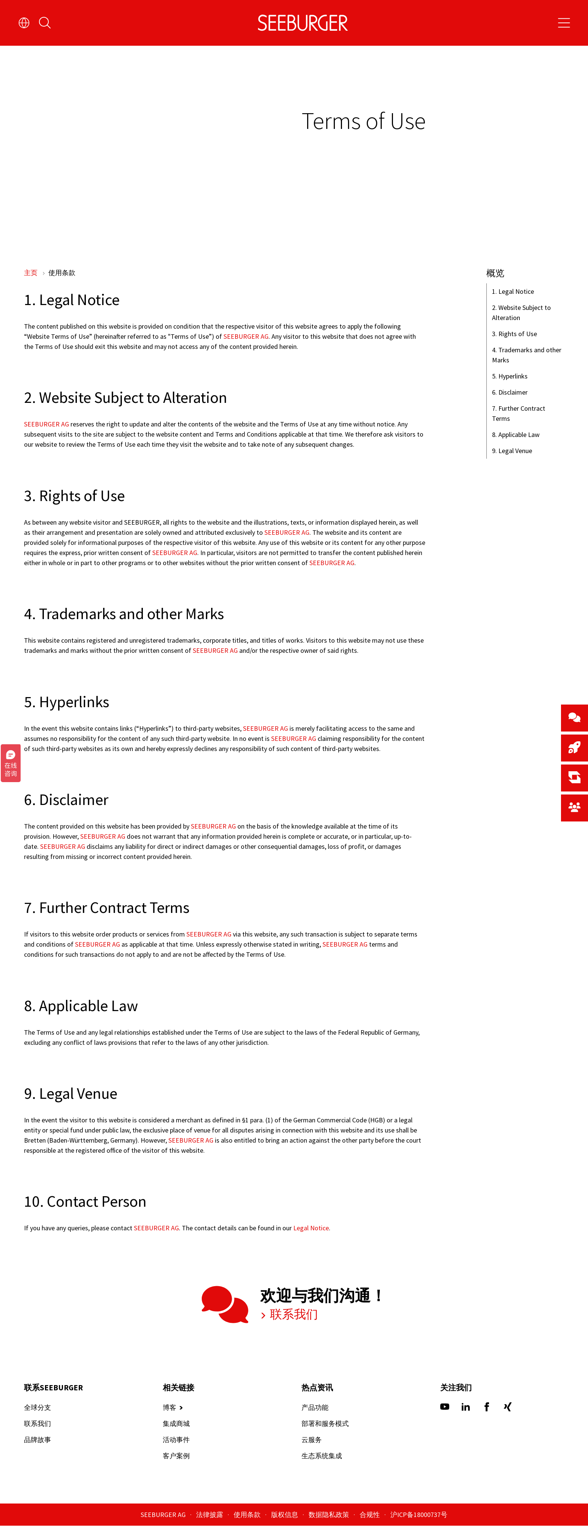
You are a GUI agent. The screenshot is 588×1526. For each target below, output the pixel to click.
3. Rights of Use (514, 333)
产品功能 (315, 1407)
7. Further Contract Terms (518, 413)
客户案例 (176, 1456)
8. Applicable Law (516, 434)
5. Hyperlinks (510, 376)
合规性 (370, 1515)
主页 (31, 272)
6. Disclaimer (510, 392)
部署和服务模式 (325, 1424)
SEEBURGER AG (245, 336)
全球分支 (37, 1407)
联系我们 (293, 1314)
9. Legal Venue (512, 450)
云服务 (312, 1440)
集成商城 (176, 1424)
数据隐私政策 (330, 1515)
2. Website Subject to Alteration (521, 312)
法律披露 (210, 1515)
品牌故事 (37, 1440)
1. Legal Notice (513, 291)
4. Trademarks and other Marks (526, 355)
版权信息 (285, 1515)
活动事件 (176, 1440)
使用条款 (248, 1515)
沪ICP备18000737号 (418, 1515)
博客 (169, 1407)
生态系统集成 (322, 1456)
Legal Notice (311, 1228)
